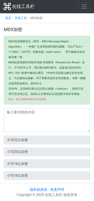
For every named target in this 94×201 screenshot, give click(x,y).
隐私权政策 (38, 189)
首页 (8, 18)
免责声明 (57, 189)
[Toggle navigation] (84, 6)
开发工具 (21, 18)
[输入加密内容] (47, 120)
